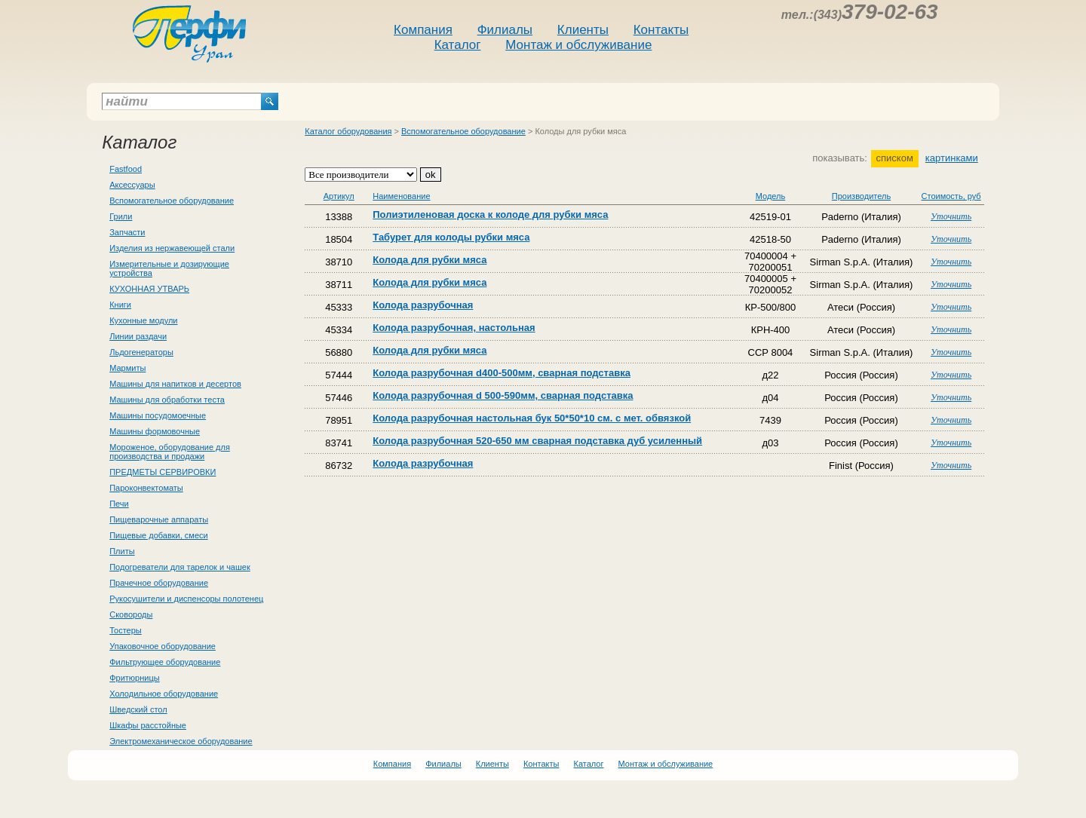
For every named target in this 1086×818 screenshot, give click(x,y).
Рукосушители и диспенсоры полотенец (186, 598)
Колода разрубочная (423, 305)
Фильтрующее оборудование (164, 661)
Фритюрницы (134, 677)
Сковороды (130, 614)
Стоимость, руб (951, 196)
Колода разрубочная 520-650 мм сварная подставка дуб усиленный (537, 440)
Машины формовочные (154, 431)
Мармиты (127, 367)
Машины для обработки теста (167, 399)
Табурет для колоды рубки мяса (451, 237)
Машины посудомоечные (157, 415)
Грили (120, 216)
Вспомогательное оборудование (171, 200)
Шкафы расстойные (147, 725)
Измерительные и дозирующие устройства (169, 268)
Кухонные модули (143, 320)
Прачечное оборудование (158, 582)
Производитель (861, 196)
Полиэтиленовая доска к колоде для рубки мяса (490, 214)
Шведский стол (138, 709)
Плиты (121, 551)
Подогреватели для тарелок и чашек (179, 566)
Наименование (401, 196)
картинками (951, 158)
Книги (120, 304)
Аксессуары (132, 184)
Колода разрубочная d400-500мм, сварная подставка (501, 372)
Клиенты (583, 30)
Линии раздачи (138, 336)
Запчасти (127, 232)
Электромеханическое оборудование (180, 741)
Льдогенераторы (141, 352)
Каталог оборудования (348, 131)
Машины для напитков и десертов (175, 383)
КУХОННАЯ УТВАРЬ (149, 288)
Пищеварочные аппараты (158, 519)
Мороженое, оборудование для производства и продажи (169, 452)
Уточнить (951, 216)
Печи (119, 503)
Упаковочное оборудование (162, 646)
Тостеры (125, 630)
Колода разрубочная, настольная (454, 327)
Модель (770, 196)
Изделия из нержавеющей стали (172, 248)
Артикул (339, 196)
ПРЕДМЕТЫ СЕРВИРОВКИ (162, 471)
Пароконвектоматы (146, 487)
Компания (423, 30)
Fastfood (125, 168)
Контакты (661, 30)
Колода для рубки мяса (429, 259)
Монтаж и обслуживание (578, 45)
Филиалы (504, 30)
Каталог (457, 45)
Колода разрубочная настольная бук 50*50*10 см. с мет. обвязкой (532, 418)
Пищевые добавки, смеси (158, 535)
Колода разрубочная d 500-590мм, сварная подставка (503, 395)
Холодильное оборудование (163, 693)
